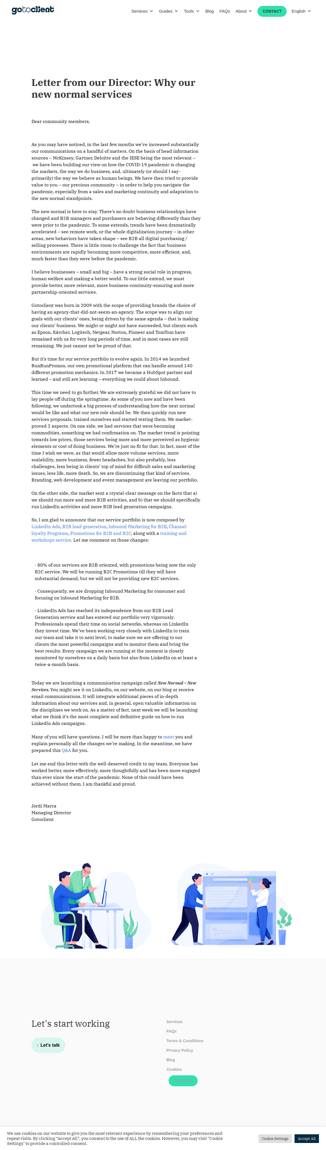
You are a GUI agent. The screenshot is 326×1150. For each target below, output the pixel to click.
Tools (192, 11)
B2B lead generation (84, 526)
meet (168, 737)
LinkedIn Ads (45, 526)
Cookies (174, 1069)
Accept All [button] (307, 1138)
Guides (168, 11)
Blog (209, 11)
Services (143, 11)
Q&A (66, 750)
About (244, 11)
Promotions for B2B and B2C (100, 533)
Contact (271, 11)
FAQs (224, 11)
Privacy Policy (179, 1050)
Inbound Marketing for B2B (137, 526)
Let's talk (50, 1045)
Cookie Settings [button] (275, 1138)
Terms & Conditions (184, 1041)
